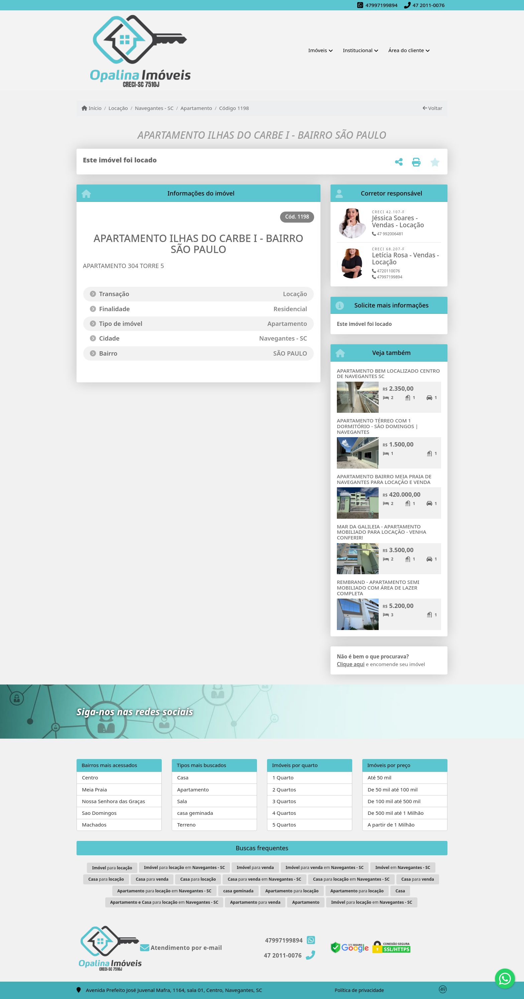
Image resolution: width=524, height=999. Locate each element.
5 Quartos (284, 824)
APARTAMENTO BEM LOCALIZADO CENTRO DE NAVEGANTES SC (388, 373)
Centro (90, 777)
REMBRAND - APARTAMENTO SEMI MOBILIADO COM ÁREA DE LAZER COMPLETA (378, 587)
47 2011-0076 (429, 5)
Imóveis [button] (317, 50)
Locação (118, 108)
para (112, 868)
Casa (182, 777)
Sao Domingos (99, 812)
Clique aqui (351, 664)
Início (92, 108)
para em (184, 867)
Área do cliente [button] (406, 50)
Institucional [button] (357, 50)
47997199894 (382, 5)
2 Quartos (284, 789)
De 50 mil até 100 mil (392, 789)
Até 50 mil (379, 777)
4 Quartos (284, 812)
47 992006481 (387, 234)
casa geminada (195, 812)
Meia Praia (94, 789)
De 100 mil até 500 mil (394, 801)
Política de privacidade (359, 990)
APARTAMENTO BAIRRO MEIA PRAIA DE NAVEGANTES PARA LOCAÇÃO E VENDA (384, 479)
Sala (182, 801)
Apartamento (196, 108)
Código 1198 (234, 108)
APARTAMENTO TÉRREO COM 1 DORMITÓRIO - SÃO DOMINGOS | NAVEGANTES (377, 426)
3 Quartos (284, 801)
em (402, 867)
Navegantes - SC (154, 108)
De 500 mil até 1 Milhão (395, 812)
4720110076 (386, 271)
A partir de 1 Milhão (391, 824)
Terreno (186, 824)
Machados (94, 824)
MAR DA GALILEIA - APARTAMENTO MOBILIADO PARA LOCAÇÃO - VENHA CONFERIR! (381, 532)
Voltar (432, 108)
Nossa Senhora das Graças (113, 801)
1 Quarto (282, 777)
